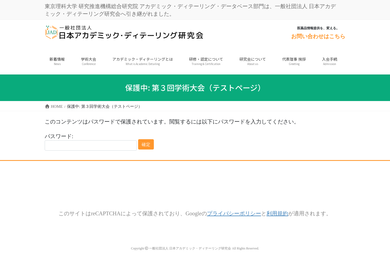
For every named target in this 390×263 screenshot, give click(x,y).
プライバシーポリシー (234, 213)
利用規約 (277, 213)
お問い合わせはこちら (318, 36)
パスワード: (91, 142)
